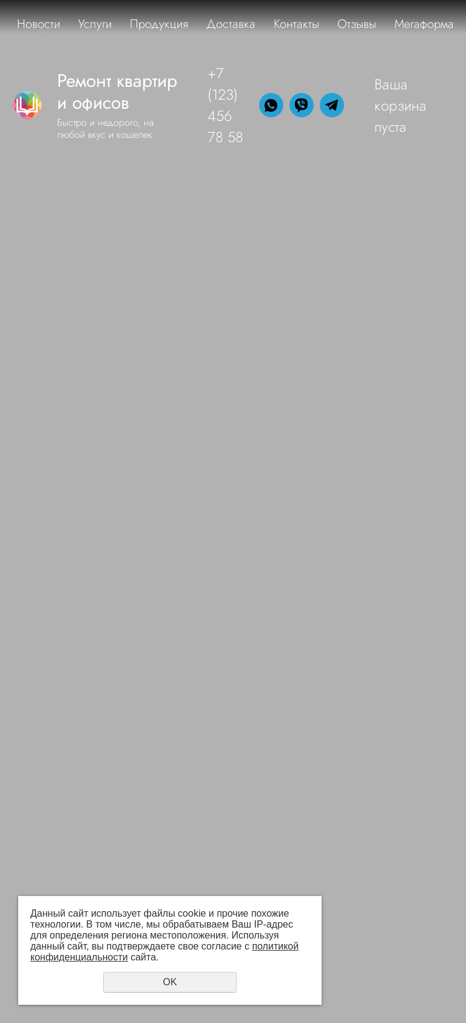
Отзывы (356, 24)
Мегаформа (424, 24)
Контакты (296, 24)
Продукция (159, 24)
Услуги (95, 24)
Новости (38, 24)
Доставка (230, 24)
